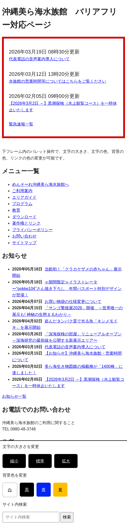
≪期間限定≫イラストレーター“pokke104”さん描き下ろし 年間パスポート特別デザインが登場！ (67, 288)
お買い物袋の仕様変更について (73, 301)
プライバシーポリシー (32, 230)
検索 (67, 517)
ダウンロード (24, 217)
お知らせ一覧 (14, 396)
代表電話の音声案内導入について (39, 59)
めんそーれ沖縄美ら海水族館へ (40, 184)
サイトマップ (24, 243)
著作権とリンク (26, 223)
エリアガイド (24, 197)
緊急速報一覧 (21, 124)
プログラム (22, 204)
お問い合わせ (24, 236)
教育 (16, 210)
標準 (40, 461)
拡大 (66, 461)
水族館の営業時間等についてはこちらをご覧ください (57, 81)
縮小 (14, 461)
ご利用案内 (22, 191)
